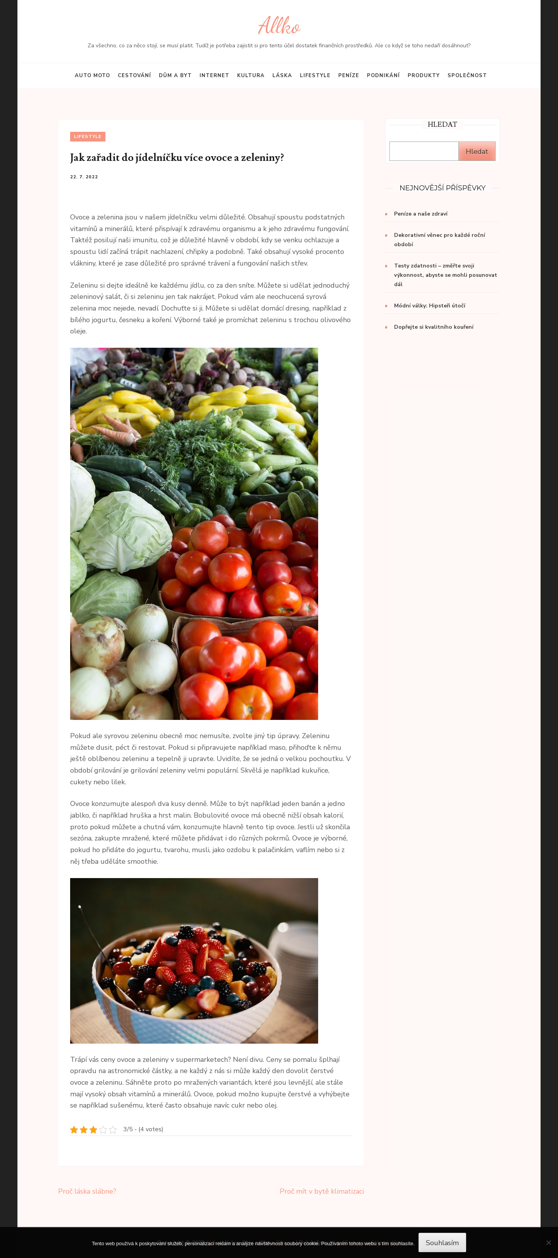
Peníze (348, 75)
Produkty (424, 75)
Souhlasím (442, 1243)
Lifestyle (315, 75)
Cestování (134, 75)
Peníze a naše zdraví (421, 213)
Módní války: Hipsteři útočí (429, 305)
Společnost (467, 75)
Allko (279, 25)
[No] (548, 1242)
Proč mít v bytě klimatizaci (322, 1191)
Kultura (251, 75)
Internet (214, 75)
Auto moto (92, 75)
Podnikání (383, 75)
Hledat (477, 151)
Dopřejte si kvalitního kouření (434, 327)
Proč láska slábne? (87, 1191)
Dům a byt (175, 75)
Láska (282, 75)
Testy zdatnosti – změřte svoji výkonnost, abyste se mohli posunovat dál (445, 275)
